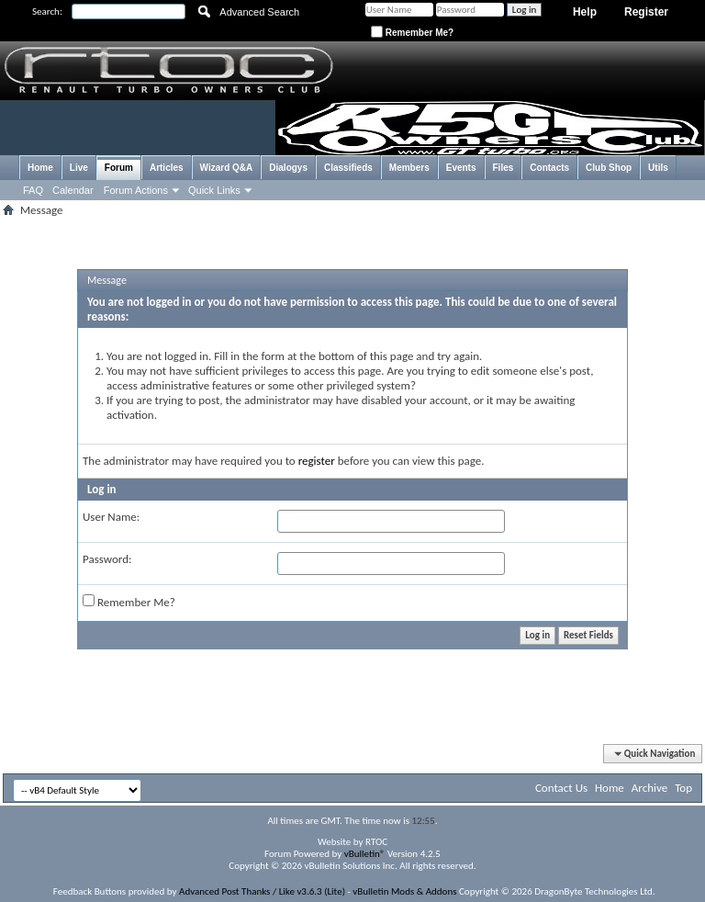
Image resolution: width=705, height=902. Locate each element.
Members (409, 168)
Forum (119, 168)
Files (503, 168)
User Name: (111, 517)
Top (683, 788)
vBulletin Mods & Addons (404, 891)
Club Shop (609, 168)
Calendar (73, 190)
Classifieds (348, 168)
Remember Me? (412, 33)
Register (646, 12)
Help (585, 12)
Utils (658, 168)
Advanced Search (259, 11)
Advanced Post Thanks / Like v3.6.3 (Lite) (262, 891)
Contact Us (561, 788)
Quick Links (214, 190)
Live (79, 168)
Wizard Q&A (226, 168)
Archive (649, 788)
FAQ (33, 190)
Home (40, 168)
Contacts (549, 168)
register (316, 461)
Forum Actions (136, 190)
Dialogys (288, 168)
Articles (167, 168)
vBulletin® (365, 854)
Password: (107, 559)
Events (461, 168)
